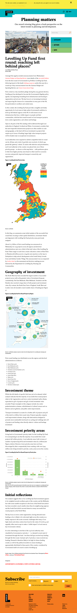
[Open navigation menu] (69, 12)
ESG (29, 596)
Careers (31, 599)
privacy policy (50, 585)
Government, (10, 564)
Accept (8, 5)
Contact (31, 601)
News (66, 581)
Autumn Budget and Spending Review (16, 78)
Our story (31, 594)
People (49, 599)
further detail (11, 261)
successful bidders (44, 78)
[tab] (61, 39)
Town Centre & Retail (32, 564)
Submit (68, 586)
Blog (30, 597)
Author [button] (56, 45)
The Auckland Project (19, 555)
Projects (49, 594)
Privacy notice (50, 604)
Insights (56, 581)
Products (49, 597)
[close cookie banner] (71, 3)
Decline (13, 5)
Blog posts (46, 581)
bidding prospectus (29, 83)
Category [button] (57, 40)
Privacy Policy (20, 5)
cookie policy (30, 3)
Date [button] (55, 50)
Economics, (19, 564)
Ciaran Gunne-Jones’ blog (26, 88)
